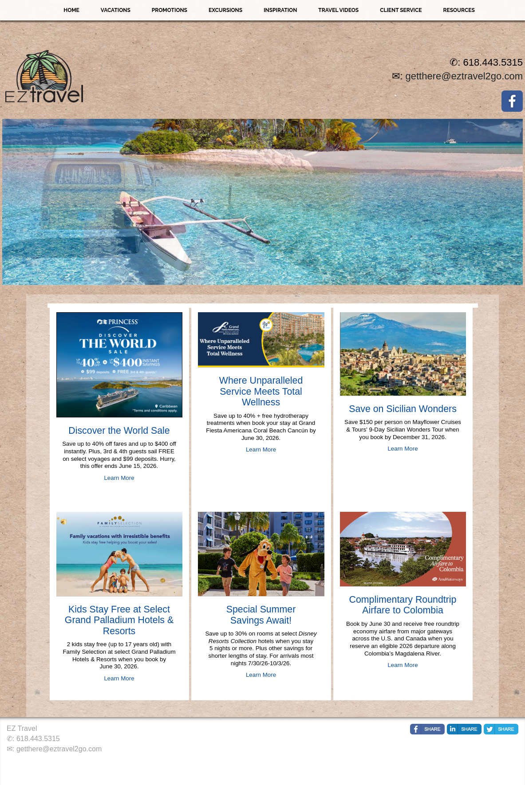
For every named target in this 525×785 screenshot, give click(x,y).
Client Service (401, 10)
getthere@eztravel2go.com (464, 76)
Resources (458, 10)
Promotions (169, 10)
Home (71, 10)
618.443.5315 (38, 738)
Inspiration (280, 10)
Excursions (225, 10)
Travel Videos (338, 10)
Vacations (115, 10)
